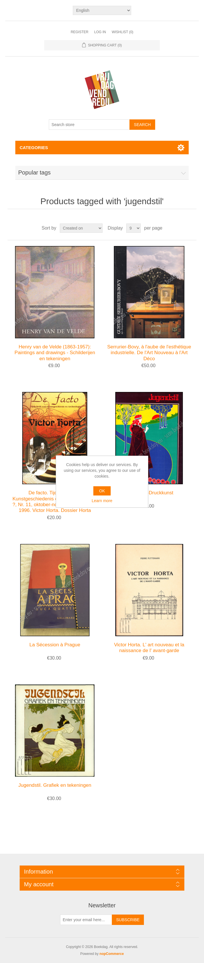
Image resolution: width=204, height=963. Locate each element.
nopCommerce (111, 954)
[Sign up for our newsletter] (86, 920)
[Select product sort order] (81, 228)
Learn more (102, 500)
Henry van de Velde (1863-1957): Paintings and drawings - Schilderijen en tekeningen (54, 352)
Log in (100, 32)
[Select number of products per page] (133, 228)
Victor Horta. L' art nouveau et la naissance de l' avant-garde (149, 647)
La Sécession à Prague (54, 644)
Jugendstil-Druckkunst (149, 492)
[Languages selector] (102, 10)
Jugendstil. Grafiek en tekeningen (54, 785)
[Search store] (89, 124)
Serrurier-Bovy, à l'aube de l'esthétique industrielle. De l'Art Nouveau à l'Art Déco (149, 352)
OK (102, 491)
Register (79, 32)
